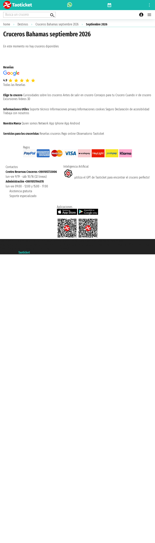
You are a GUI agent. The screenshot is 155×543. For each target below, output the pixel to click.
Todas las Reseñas (14, 85)
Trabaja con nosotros (16, 113)
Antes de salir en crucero (78, 95)
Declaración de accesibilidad (132, 109)
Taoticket (24, 252)
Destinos (23, 24)
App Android (72, 123)
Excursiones (10, 99)
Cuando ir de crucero (138, 95)
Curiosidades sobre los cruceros (42, 95)
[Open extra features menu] (29, 15)
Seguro (110, 109)
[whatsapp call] (69, 5)
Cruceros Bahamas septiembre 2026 (57, 24)
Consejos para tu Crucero (109, 95)
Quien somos (30, 123)
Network (43, 123)
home (6, 24)
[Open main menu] (149, 14)
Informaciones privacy (63, 109)
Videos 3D (24, 99)
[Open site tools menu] (149, 5)
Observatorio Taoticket (90, 134)
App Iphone (56, 123)
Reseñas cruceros (50, 134)
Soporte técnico (39, 109)
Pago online (68, 134)
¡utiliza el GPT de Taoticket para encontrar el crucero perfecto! (106, 177)
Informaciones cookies (91, 109)
